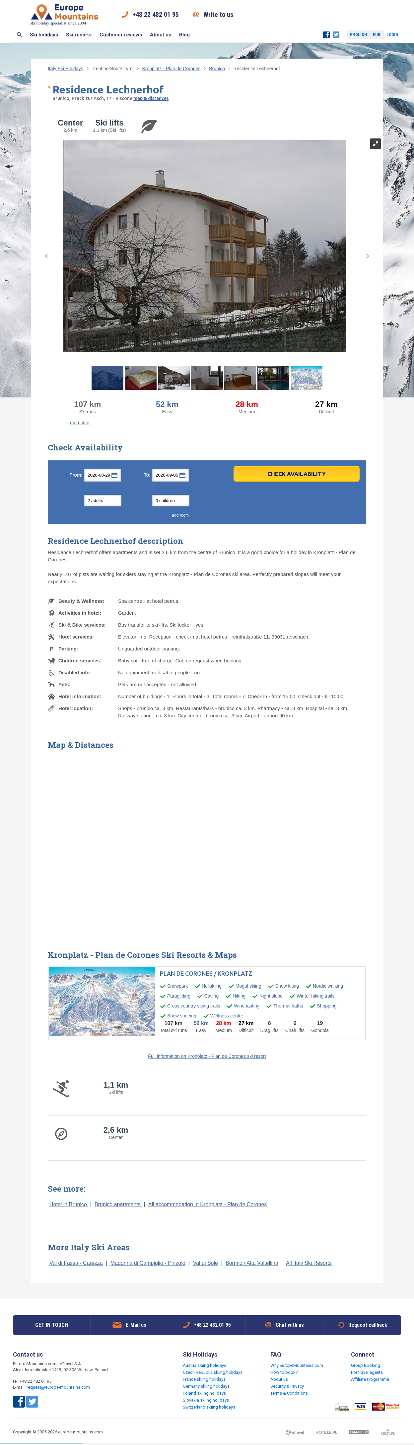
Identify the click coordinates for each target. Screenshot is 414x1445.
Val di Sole (205, 1263)
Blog (184, 35)
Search (19, 34)
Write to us (218, 15)
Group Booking (365, 1365)
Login (392, 34)
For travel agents (367, 1372)
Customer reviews (121, 35)
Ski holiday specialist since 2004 (65, 14)
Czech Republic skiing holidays (212, 1372)
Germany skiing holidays (206, 1386)
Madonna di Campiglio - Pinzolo (147, 1263)
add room (180, 515)
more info (79, 422)
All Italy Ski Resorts (309, 1263)
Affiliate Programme (370, 1379)
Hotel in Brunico (68, 1204)
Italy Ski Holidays (65, 68)
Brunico (217, 68)
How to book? (284, 1372)
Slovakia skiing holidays (206, 1400)
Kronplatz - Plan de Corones (171, 68)
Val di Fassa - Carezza (76, 1263)
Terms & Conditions (289, 1393)
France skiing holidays (204, 1379)
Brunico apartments (118, 1204)
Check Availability (296, 474)
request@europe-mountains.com (58, 1387)
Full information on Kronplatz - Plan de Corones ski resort (207, 1056)
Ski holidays (44, 35)
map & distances (151, 98)
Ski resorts (79, 35)
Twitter (336, 34)
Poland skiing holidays (204, 1393)
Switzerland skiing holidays (209, 1407)
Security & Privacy (287, 1386)
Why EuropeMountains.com (296, 1365)
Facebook (326, 34)
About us (160, 35)
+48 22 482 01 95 (155, 15)
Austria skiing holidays (204, 1365)
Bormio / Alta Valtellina (252, 1263)
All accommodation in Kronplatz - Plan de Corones (207, 1204)
